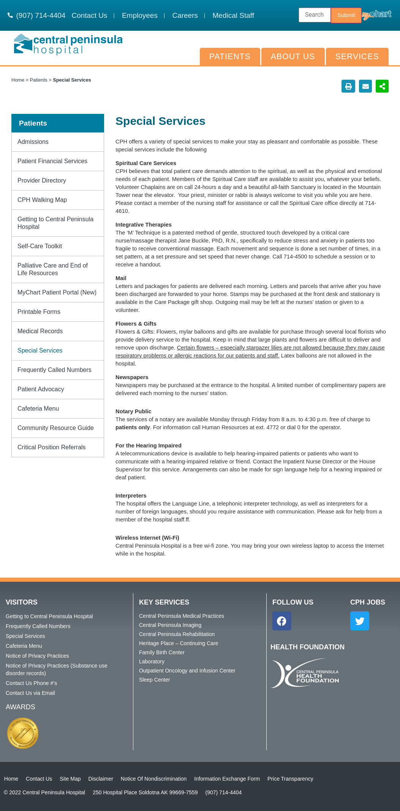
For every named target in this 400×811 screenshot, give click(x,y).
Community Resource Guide (55, 428)
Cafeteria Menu (38, 408)
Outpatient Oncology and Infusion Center (187, 671)
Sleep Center (154, 680)
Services (357, 56)
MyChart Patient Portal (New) (56, 292)
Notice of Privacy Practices (37, 656)
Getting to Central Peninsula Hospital (55, 223)
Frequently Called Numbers (54, 370)
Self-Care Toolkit (39, 246)
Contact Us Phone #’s (31, 683)
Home (17, 80)
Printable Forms (38, 312)
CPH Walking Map (42, 200)
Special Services (39, 350)
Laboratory (151, 661)
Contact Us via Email (30, 693)
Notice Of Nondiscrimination (153, 779)
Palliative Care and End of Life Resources (52, 269)
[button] (348, 86)
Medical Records (40, 331)
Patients (230, 56)
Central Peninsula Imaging (170, 625)
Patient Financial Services (52, 161)
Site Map (70, 779)
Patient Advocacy (40, 389)
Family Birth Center (162, 652)
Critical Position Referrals (51, 447)
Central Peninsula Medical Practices (181, 616)
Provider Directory (41, 180)
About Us (293, 56)
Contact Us (38, 779)
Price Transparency (290, 779)
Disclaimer (100, 779)
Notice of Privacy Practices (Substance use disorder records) (57, 669)
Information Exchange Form (227, 779)
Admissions (33, 142)
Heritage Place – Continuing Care (178, 643)
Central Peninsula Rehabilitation (177, 634)
